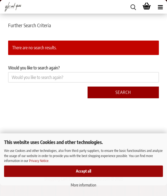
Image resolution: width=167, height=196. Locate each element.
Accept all (83, 171)
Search (123, 92)
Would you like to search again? (34, 68)
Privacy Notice (39, 160)
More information (83, 185)
